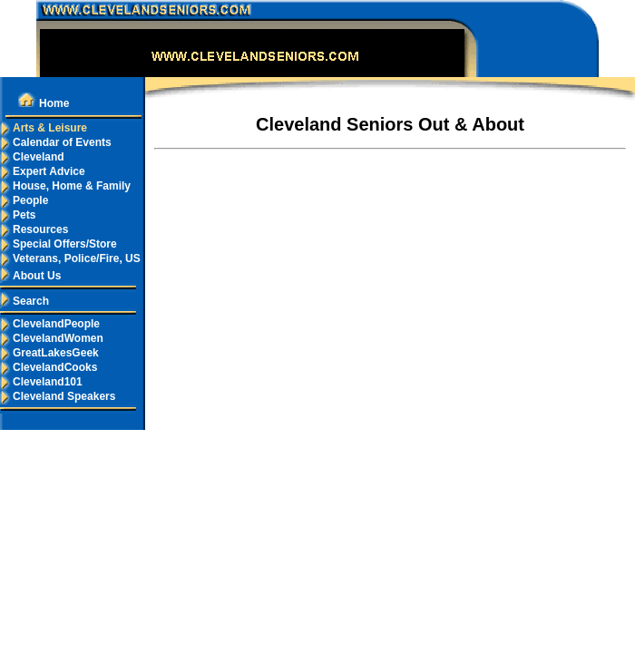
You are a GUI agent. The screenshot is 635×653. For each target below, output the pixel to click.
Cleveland (32, 157)
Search (24, 301)
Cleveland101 (41, 381)
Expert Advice (42, 171)
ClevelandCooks (48, 367)
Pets (17, 215)
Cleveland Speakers (57, 396)
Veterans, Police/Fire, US (70, 258)
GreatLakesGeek (49, 352)
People (24, 200)
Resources (34, 229)
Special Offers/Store (58, 244)
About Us (30, 275)
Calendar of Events (56, 142)
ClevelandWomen (51, 338)
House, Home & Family (65, 186)
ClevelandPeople (50, 323)
